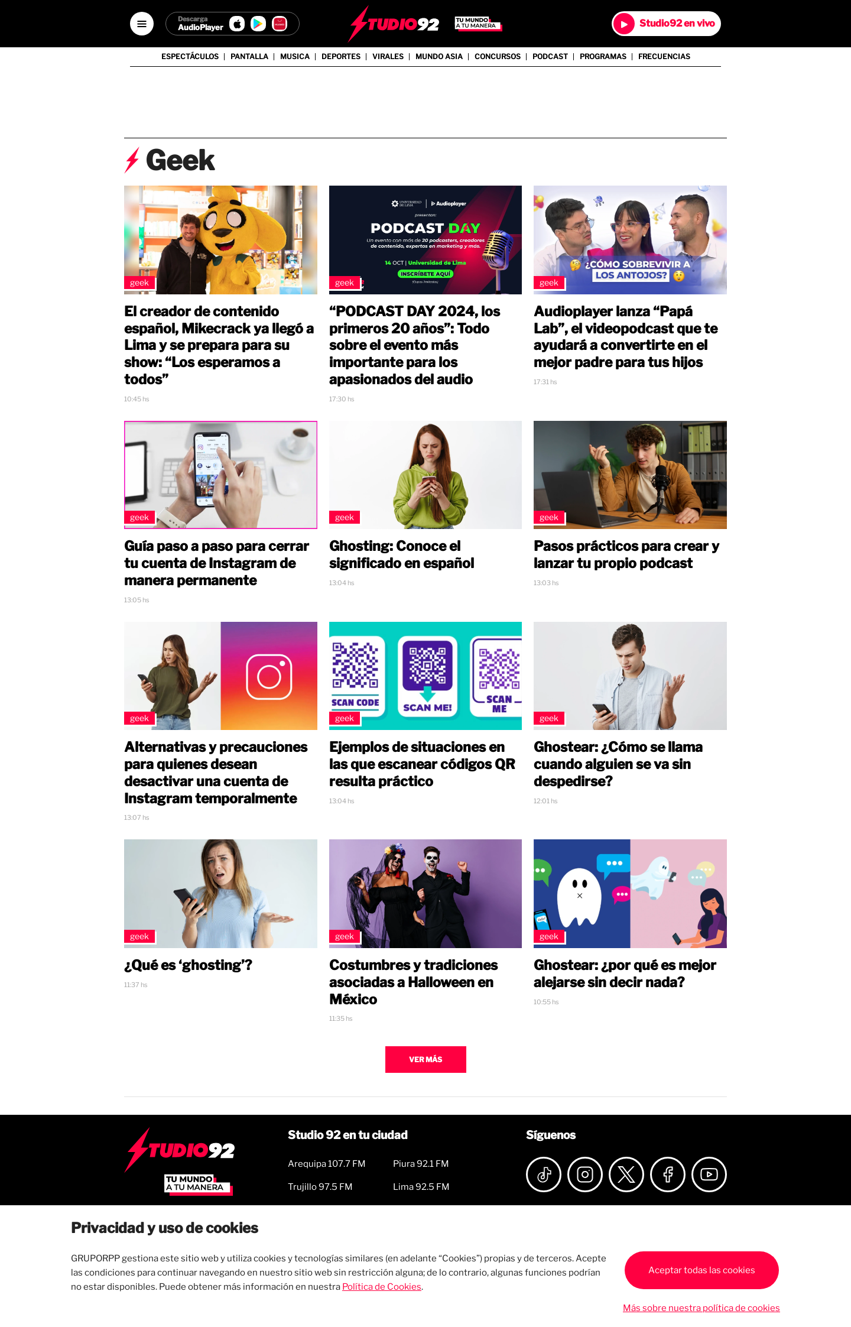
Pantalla (249, 56)
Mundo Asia (439, 56)
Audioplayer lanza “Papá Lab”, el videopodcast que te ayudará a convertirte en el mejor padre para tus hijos (625, 337)
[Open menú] (142, 23)
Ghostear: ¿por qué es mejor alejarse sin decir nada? (625, 974)
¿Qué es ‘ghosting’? (188, 965)
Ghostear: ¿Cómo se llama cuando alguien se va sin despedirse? (618, 764)
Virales (388, 56)
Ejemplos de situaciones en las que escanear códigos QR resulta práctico (422, 764)
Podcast (550, 56)
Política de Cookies (381, 1286)
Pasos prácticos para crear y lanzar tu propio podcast (626, 555)
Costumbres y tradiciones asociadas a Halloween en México (413, 982)
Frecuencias (664, 56)
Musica (295, 56)
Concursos (498, 56)
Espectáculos (190, 56)
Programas (603, 56)
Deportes (340, 56)
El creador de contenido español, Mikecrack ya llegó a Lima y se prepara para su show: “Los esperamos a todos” (219, 345)
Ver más (425, 1059)
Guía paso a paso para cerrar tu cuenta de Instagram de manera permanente (216, 563)
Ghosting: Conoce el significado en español (401, 555)
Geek (139, 282)
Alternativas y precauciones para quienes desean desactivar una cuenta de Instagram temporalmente (215, 772)
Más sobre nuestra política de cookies (701, 1308)
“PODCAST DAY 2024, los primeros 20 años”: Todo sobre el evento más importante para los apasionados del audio (414, 345)
